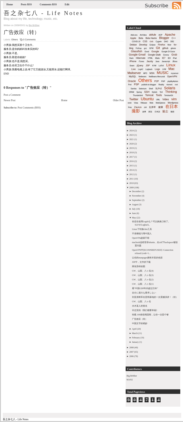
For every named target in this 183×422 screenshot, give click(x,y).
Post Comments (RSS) (29, 107)
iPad (175, 58)
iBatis (157, 58)
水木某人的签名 (139, 306)
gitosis (173, 48)
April (134, 329)
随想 (172, 112)
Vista (136, 103)
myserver (174, 73)
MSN (151, 73)
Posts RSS (26, 4)
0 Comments (29, 39)
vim (174, 99)
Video (165, 99)
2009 (131, 187)
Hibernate (140, 58)
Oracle (132, 81)
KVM (154, 66)
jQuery (140, 65)
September (136, 200)
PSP (136, 84)
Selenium (143, 89)
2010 (131, 183)
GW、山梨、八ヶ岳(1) (143, 284)
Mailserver (134, 73)
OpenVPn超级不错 (140, 238)
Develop (143, 44)
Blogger (164, 37)
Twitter (133, 99)
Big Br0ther (132, 376)
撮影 (136, 110)
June (134, 213)
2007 (131, 352)
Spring (139, 92)
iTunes (141, 61)
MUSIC (162, 73)
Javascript (166, 61)
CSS (145, 41)
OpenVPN (172, 76)
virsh (129, 103)
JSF (148, 65)
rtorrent (169, 85)
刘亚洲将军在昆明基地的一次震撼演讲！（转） (155, 297)
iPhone (132, 61)
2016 (131, 161)
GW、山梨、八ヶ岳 (141, 301)
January (135, 342)
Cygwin (159, 42)
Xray (130, 107)
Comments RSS (48, 4)
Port (129, 85)
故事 (144, 112)
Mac (171, 69)
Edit (67, 4)
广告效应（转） (21, 32)
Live (133, 69)
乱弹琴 (152, 107)
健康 (160, 107)
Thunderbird (138, 95)
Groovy (166, 55)
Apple (133, 38)
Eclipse (153, 45)
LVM (164, 69)
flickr (169, 45)
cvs (151, 41)
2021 (131, 139)
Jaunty (150, 61)
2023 (131, 135)
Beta (141, 38)
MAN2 (130, 379)
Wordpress (173, 103)
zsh (145, 107)
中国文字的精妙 (139, 323)
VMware (143, 103)
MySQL (132, 76)
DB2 (172, 42)
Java (157, 61)
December (136, 191)
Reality (161, 85)
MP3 (145, 73)
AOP (160, 35)
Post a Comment (12, 94)
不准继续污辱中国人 (142, 233)
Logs (157, 69)
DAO (166, 42)
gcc (145, 48)
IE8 (169, 58)
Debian (133, 44)
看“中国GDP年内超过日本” (145, 288)
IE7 (163, 58)
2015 (131, 165)
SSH (146, 91)
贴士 (165, 111)
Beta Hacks (151, 38)
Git (158, 48)
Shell (151, 89)
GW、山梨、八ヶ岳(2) (143, 279)
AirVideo (143, 35)
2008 (131, 347)
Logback (148, 69)
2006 (131, 356)
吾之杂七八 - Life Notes (43, 13)
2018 (131, 152)
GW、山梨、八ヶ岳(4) (143, 271)
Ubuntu (147, 99)
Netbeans (142, 77)
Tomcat (149, 95)
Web (151, 103)
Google (155, 51)
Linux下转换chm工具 (142, 229)
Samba (134, 89)
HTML (150, 58)
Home (9, 4)
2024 (131, 130)
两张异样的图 (138, 266)
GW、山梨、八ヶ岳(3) (143, 275)
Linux (170, 65)
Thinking (171, 91)
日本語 (157, 112)
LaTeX (161, 66)
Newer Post (9, 100)
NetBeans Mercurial (157, 77)
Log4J (140, 69)
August (135, 204)
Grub (174, 54)
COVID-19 (136, 42)
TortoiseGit (168, 95)
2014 (131, 170)
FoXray (138, 48)
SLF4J (158, 88)
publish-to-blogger (148, 85)
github (165, 48)
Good (147, 52)
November (136, 195)
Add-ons (134, 35)
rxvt (176, 85)
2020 (131, 143)
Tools (159, 95)
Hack (131, 58)
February (136, 337)
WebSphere (160, 103)
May (134, 217)
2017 (131, 157)
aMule (152, 34)
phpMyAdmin (173, 81)
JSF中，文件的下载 (141, 262)
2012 (131, 174)
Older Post (118, 100)
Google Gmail (137, 54)
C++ (174, 38)
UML (158, 100)
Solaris (169, 88)
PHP (163, 81)
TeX (161, 92)
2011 (131, 178)
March (135, 333)
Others (14, 39)
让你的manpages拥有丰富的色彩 (147, 257)
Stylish (154, 92)
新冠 (150, 112)
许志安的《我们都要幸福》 (145, 310)
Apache (170, 34)
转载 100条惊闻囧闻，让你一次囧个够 (150, 314)
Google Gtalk (154, 55)
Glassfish (136, 51)
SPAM (131, 92)
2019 (131, 148)
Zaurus (137, 107)
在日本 (171, 106)
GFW (151, 48)
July (134, 209)
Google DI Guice (168, 52)
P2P (156, 81)
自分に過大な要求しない (144, 292)
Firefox (161, 44)
